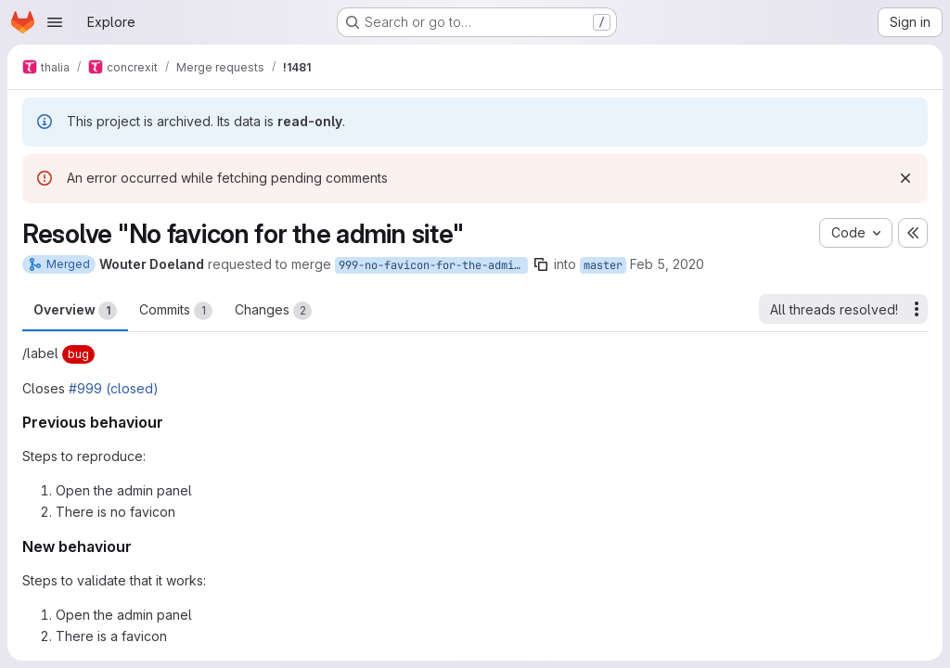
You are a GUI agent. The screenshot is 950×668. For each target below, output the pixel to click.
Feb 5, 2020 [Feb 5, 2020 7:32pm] (667, 264)
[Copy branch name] (541, 264)
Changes (273, 311)
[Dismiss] (905, 178)
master (603, 265)
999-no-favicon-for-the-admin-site (433, 265)
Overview (75, 311)
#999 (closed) (114, 388)
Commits (175, 311)
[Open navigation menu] (55, 22)
